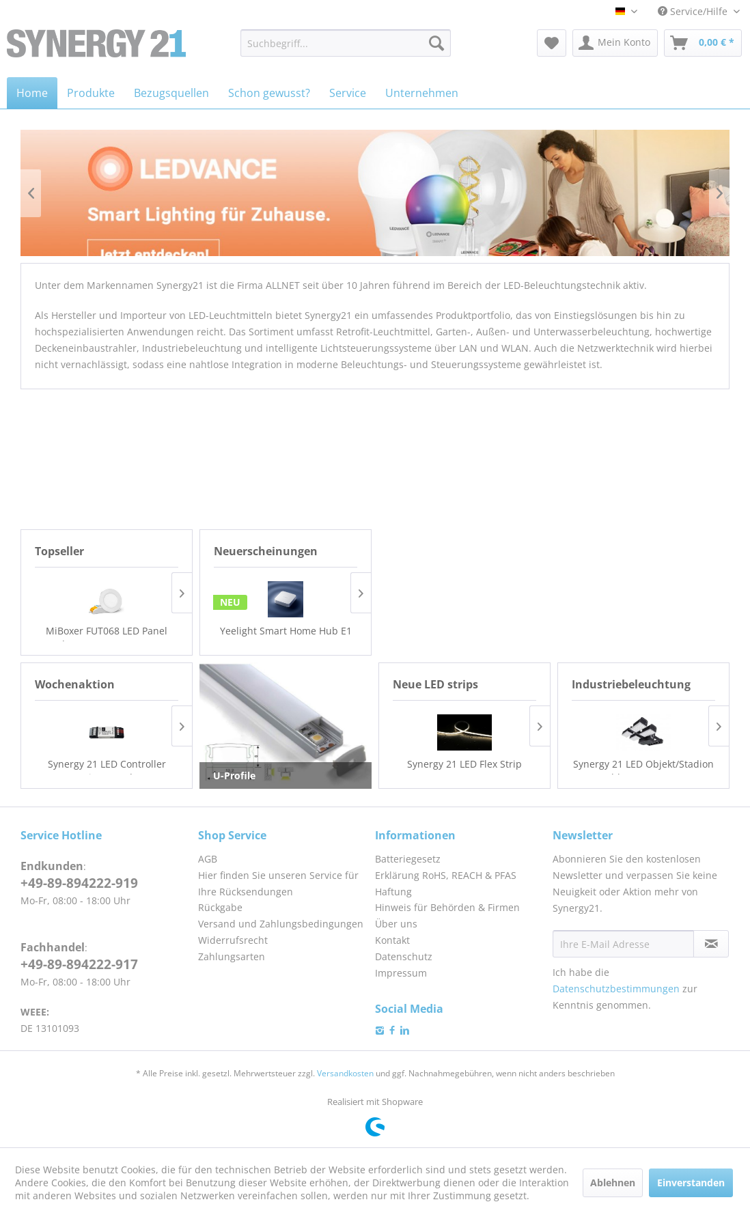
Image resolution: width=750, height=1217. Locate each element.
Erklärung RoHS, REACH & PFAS (445, 875)
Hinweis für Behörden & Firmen (447, 907)
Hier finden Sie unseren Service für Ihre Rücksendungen (278, 883)
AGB (207, 858)
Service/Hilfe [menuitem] (694, 11)
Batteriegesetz (408, 858)
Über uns (396, 923)
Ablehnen (612, 1182)
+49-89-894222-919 (79, 883)
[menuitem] (345, 43)
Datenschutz (403, 956)
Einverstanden (691, 1182)
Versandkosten (345, 1073)
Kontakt (392, 940)
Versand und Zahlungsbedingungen (280, 923)
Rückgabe (220, 907)
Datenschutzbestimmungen (616, 988)
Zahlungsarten (231, 956)
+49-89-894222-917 (79, 964)
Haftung (393, 891)
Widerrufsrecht (233, 940)
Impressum (401, 972)
